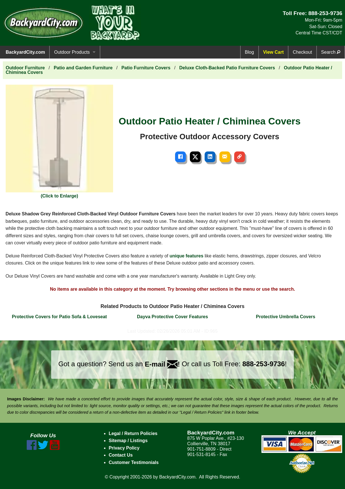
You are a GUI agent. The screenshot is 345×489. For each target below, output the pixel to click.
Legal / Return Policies (133, 433)
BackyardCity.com (25, 52)
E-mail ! (162, 364)
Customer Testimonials (134, 462)
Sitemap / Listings (128, 440)
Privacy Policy (124, 448)
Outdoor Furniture (25, 67)
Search (330, 52)
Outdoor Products (72, 52)
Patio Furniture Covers (145, 67)
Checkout (302, 52)
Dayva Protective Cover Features (172, 316)
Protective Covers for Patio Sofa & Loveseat (59, 316)
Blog (249, 52)
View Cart (273, 52)
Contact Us (120, 455)
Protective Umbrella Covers (285, 316)
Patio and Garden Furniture (83, 67)
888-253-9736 (325, 13)
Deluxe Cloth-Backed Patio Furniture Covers (227, 67)
